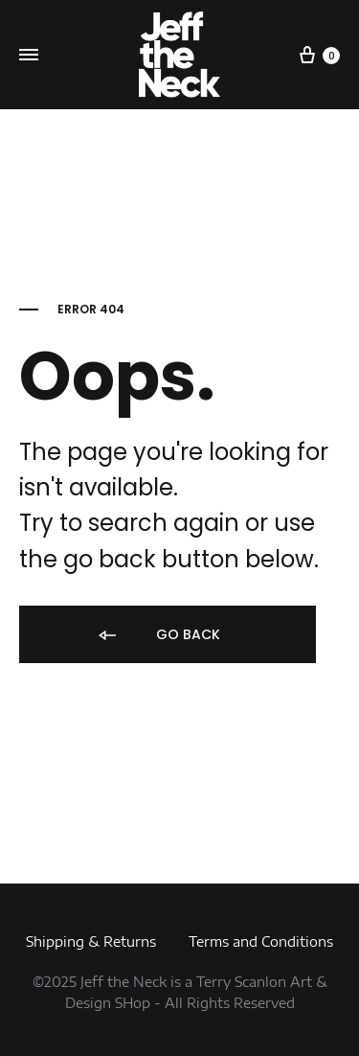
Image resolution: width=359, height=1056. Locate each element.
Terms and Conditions (261, 941)
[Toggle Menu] (28, 55)
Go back (158, 636)
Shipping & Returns (91, 941)
